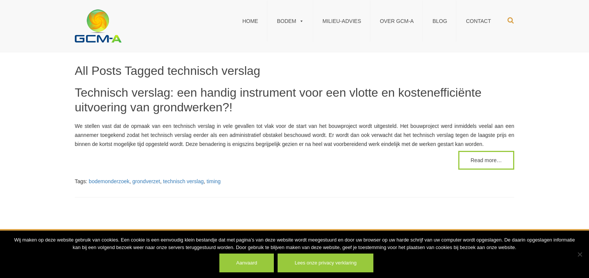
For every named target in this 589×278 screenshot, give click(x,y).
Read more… (486, 160)
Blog (439, 21)
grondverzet (146, 181)
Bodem (290, 21)
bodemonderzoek (109, 181)
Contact (478, 21)
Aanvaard (246, 263)
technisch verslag (183, 181)
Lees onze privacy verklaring (325, 263)
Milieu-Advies (342, 21)
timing (213, 181)
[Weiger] (579, 254)
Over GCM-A (397, 21)
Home (250, 21)
